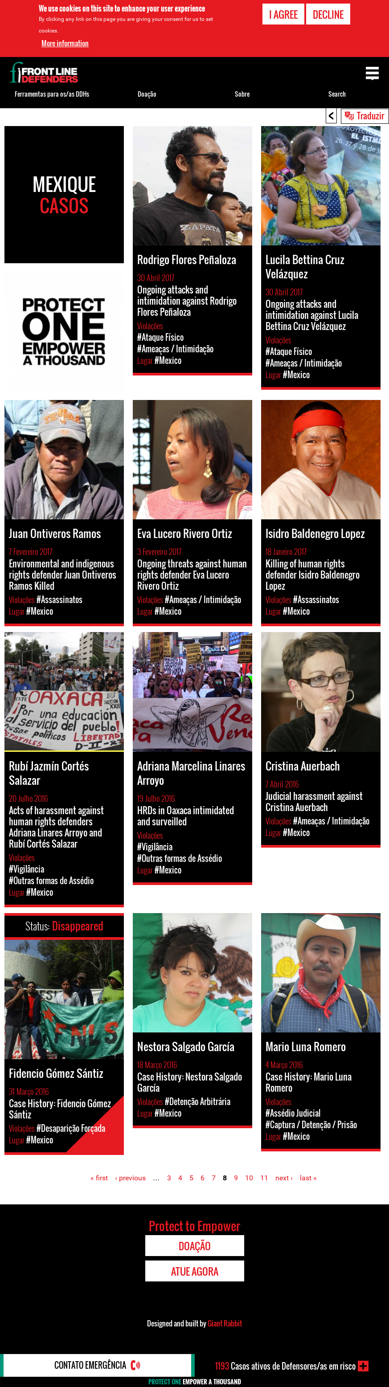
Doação (147, 93)
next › (284, 1178)
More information (65, 43)
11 (264, 1178)
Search (337, 93)
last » (308, 1178)
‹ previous (130, 1178)
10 (249, 1178)
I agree (283, 14)
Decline (328, 14)
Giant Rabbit (225, 1323)
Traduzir (370, 115)
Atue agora (194, 1271)
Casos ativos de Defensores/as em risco (285, 1366)
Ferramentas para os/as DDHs (52, 93)
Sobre (242, 93)
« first (99, 1178)
